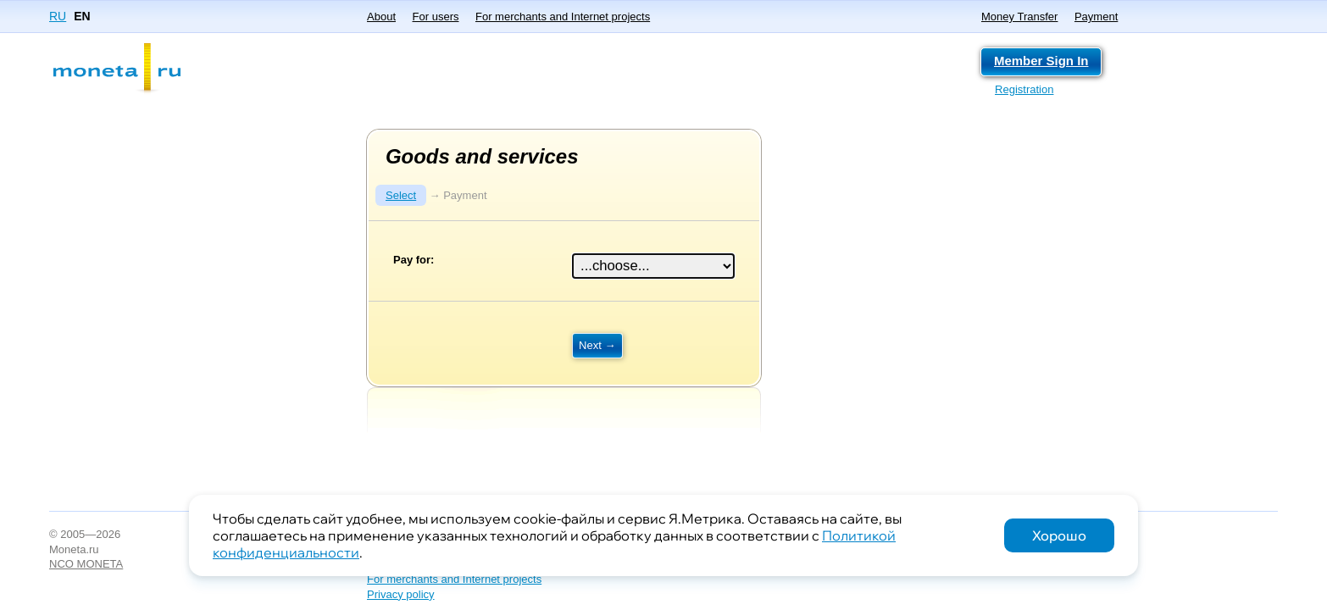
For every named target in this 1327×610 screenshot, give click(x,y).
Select (401, 195)
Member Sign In (1041, 60)
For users (436, 16)
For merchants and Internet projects (562, 16)
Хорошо (1059, 535)
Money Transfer (1019, 16)
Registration (1024, 89)
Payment (1096, 16)
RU (57, 16)
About (381, 16)
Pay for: (413, 259)
